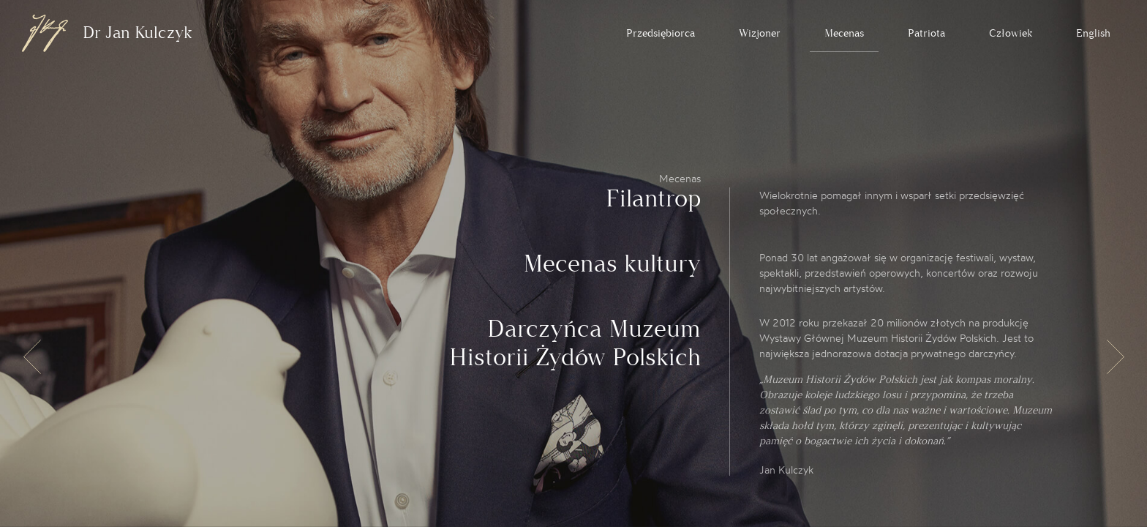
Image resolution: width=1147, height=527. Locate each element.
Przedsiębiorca (660, 33)
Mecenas (844, 33)
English (1093, 33)
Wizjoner (760, 33)
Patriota (926, 33)
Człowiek (1010, 33)
